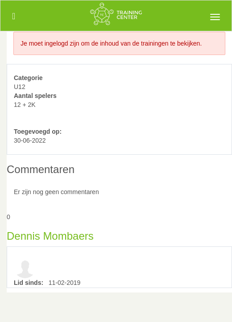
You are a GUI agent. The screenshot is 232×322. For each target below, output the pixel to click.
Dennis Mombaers (50, 236)
